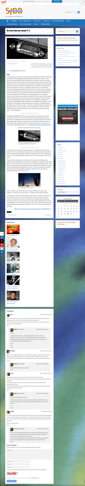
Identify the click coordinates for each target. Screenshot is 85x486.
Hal (8, 61)
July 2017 (60, 152)
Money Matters (37, 21)
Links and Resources (45, 24)
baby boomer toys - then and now (41, 64)
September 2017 (62, 150)
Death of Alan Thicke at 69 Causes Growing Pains (12, 302)
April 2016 (61, 177)
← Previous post (11, 215)
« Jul (58, 216)
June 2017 (60, 154)
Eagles (43, 64)
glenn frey (49, 64)
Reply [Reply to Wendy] (8, 360)
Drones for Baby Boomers (64, 50)
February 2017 (61, 160)
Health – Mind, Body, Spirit (25, 21)
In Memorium (13, 21)
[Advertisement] (61, 94)
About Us (36, 24)
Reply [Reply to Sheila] (8, 425)
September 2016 (62, 168)
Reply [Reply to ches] (8, 389)
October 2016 (61, 166)
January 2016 (61, 183)
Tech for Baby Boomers (12, 24)
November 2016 (62, 164)
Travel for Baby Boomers (25, 24)
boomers (36, 64)
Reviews (68, 21)
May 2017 (60, 156)
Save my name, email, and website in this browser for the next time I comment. (27, 469)
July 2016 (60, 171)
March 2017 (61, 158)
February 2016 (61, 181)
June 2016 (60, 173)
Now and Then (46, 21)
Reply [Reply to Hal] (11, 347)
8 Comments (22, 61)
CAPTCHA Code (34, 478)
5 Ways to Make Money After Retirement (12, 236)
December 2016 (62, 162)
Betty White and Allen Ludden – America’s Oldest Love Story (13, 250)
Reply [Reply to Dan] (8, 325)
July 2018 (60, 147)
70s (33, 63)
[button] (42, 1)
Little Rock (40, 67)
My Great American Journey (58, 21)
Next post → (48, 215)
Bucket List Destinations (11, 274)
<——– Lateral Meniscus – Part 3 (16, 70)
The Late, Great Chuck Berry (12, 262)
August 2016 (61, 169)
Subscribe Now (57, 1)
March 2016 (61, 179)
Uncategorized (12, 63)
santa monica (48, 67)
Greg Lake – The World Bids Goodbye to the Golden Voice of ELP (13, 288)
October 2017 (61, 148)
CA (40, 64)
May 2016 (60, 175)
